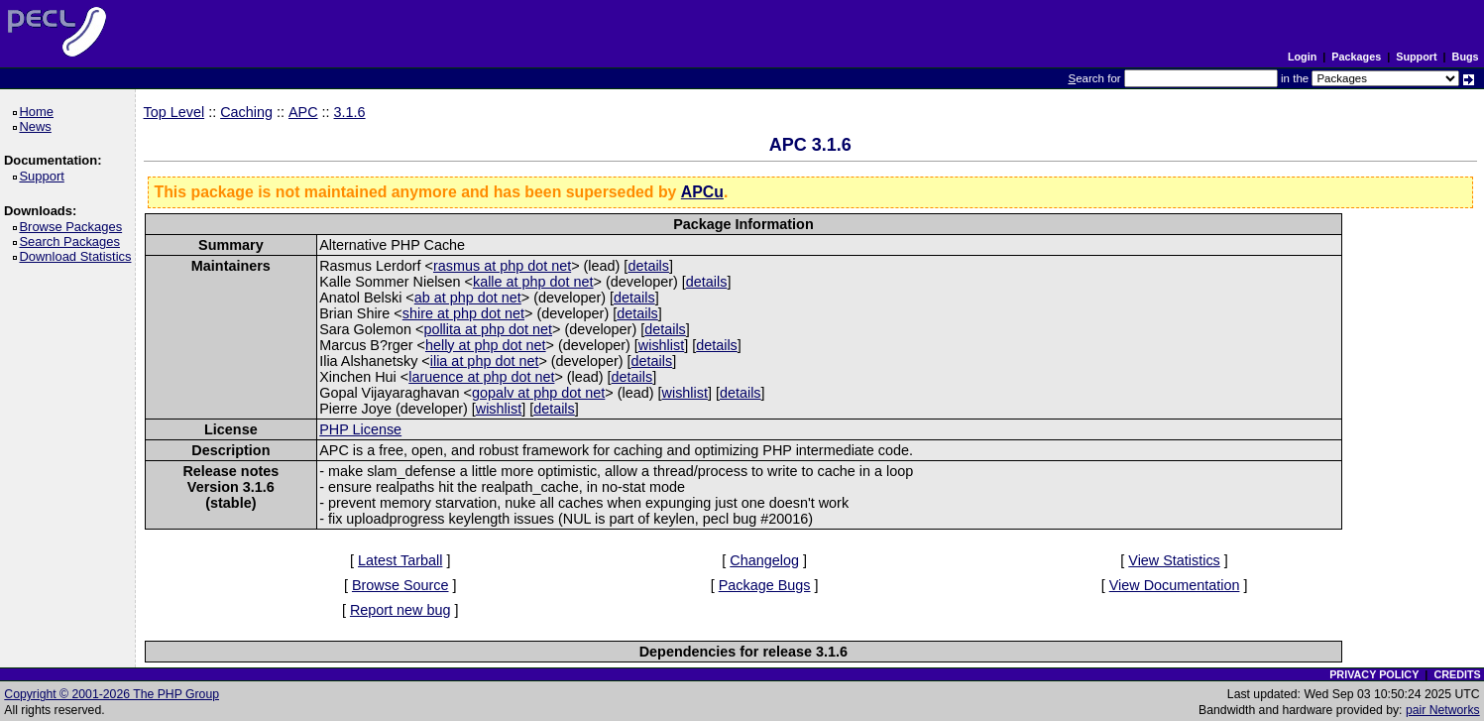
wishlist (661, 345)
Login (1302, 56)
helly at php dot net (485, 345)
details (648, 266)
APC (303, 112)
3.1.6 (350, 112)
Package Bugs (765, 585)
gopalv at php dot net (538, 393)
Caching (246, 112)
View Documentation (1174, 585)
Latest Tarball (400, 560)
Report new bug (400, 610)
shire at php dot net (463, 313)
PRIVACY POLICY (1374, 674)
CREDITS (1456, 674)
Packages (1356, 56)
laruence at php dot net (481, 377)
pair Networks (1443, 710)
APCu (702, 191)
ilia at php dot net (484, 361)
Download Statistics (78, 256)
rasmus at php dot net (502, 266)
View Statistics (1174, 560)
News (38, 126)
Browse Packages (74, 226)
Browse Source (400, 585)
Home (39, 111)
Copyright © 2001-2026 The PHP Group (111, 694)
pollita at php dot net (487, 329)
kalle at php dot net (533, 282)
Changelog (764, 560)
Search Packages (72, 241)
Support (1416, 56)
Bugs (1465, 56)
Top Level (174, 112)
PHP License (360, 429)
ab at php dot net (467, 297)
